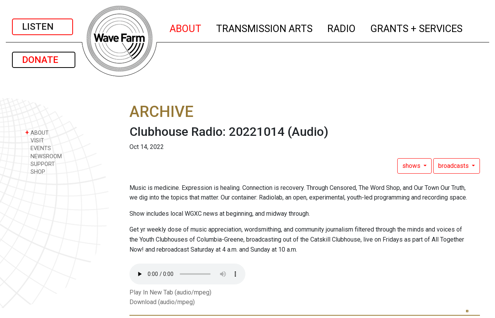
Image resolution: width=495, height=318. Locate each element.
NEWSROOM (43, 156)
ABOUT (185, 27)
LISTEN (42, 26)
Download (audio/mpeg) (162, 302)
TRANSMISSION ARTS (265, 27)
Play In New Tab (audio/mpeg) (170, 292)
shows (412, 165)
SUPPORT (40, 163)
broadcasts (454, 165)
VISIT (34, 140)
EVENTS (38, 148)
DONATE (43, 59)
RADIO (342, 27)
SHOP (35, 171)
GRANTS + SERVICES (417, 27)
